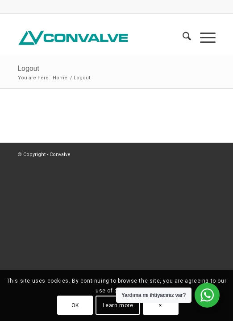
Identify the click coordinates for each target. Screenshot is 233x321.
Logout (28, 68)
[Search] (182, 38)
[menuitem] (182, 38)
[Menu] (203, 38)
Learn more (118, 305)
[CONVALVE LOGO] (96, 38)
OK (75, 305)
